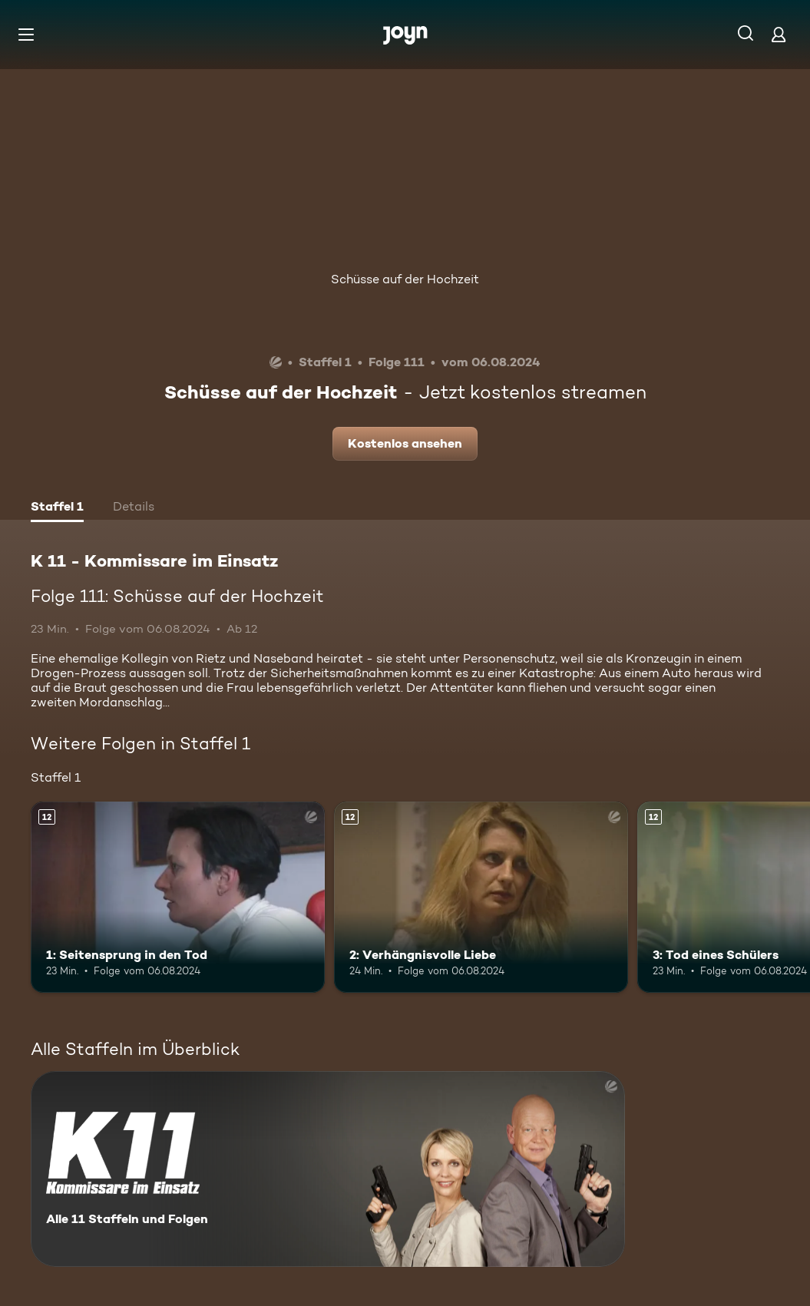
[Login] (778, 34)
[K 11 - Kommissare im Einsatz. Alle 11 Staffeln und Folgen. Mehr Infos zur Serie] (328, 1169)
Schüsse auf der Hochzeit (405, 279)
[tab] (57, 508)
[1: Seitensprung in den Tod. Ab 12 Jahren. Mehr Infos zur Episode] (178, 897)
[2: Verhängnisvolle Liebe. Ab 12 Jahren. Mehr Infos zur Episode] (481, 897)
